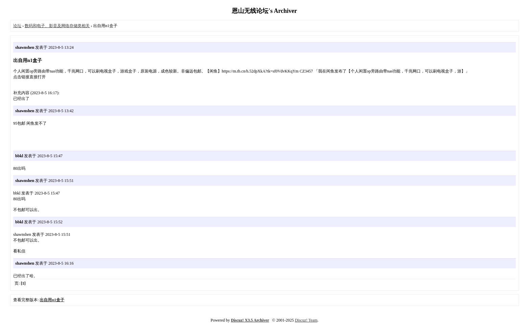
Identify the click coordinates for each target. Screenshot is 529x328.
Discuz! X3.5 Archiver (250, 320)
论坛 (17, 25)
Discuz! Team (306, 320)
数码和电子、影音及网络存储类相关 (57, 25)
